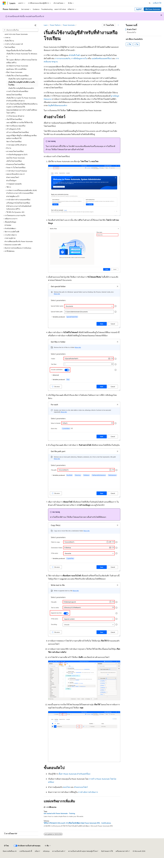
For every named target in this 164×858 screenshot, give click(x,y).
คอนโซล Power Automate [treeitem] (15, 158)
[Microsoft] (4, 3)
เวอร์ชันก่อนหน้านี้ (25, 851)
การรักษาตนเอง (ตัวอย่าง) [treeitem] (15, 116)
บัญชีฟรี (139, 9)
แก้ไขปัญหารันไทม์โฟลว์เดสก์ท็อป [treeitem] (18, 203)
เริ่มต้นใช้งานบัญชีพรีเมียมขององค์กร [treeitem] (21, 88)
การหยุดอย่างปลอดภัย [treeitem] (14, 184)
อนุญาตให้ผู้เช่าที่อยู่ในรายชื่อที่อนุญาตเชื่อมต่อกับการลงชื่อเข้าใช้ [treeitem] (21, 136)
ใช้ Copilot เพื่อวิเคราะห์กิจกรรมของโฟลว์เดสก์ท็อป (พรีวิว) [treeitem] (21, 61)
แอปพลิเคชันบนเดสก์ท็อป (101, 58)
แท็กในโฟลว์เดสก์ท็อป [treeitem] (14, 161)
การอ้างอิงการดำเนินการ (88, 792)
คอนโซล (66, 787)
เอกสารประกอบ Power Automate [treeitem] (16, 34)
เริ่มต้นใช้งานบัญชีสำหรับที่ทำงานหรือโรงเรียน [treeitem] (21, 83)
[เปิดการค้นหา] (149, 3)
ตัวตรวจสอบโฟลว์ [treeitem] (12, 177)
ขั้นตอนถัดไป (131, 32)
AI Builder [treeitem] (8, 225)
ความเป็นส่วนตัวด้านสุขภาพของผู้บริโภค (82, 851)
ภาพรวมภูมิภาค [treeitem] (10, 238)
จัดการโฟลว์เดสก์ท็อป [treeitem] (14, 141)
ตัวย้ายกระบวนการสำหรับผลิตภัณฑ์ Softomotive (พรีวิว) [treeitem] (18, 207)
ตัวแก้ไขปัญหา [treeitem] (11, 180)
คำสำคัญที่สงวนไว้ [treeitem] (12, 196)
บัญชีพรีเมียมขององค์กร (57, 105)
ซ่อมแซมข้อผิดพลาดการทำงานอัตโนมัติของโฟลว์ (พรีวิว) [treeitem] (21, 111)
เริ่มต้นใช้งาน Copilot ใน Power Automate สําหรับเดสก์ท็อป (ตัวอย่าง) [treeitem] (21, 99)
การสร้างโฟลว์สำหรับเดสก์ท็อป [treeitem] (17, 91)
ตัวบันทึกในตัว (74, 55)
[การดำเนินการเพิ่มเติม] (118, 25)
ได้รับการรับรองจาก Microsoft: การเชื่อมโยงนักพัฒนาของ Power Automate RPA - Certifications (77, 823)
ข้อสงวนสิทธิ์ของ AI (10, 851)
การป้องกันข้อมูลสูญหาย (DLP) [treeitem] (16, 154)
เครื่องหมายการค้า (122, 851)
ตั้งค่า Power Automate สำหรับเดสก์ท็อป (74, 774)
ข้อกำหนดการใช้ (107, 851)
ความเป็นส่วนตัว (58, 851)
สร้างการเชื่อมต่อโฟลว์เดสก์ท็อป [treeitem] (17, 132)
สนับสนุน (46, 851)
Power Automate (69, 25)
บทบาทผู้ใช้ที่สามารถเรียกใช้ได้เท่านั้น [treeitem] (19, 122)
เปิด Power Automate (152, 9)
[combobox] (20, 30)
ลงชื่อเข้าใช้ (157, 3)
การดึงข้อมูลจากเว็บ (79, 58)
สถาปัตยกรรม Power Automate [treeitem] (17, 66)
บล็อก (37, 851)
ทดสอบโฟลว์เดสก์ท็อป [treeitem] (14, 95)
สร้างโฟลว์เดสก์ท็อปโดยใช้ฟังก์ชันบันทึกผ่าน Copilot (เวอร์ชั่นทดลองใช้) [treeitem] (21, 105)
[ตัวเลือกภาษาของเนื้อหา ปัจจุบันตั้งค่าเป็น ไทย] (6, 846)
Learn (46, 25)
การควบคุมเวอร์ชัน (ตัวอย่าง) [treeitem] (16, 145)
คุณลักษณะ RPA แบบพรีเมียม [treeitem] (16, 69)
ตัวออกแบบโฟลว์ (81, 787)
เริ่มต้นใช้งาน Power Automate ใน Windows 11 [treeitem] (21, 55)
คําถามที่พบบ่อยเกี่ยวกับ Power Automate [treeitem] (19, 241)
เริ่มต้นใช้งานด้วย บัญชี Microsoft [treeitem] (20, 79)
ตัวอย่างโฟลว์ (131, 29)
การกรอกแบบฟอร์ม (62, 58)
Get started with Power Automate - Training (59, 813)
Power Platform (55, 25)
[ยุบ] (35, 25)
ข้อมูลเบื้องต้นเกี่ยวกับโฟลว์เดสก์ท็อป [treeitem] (19, 50)
